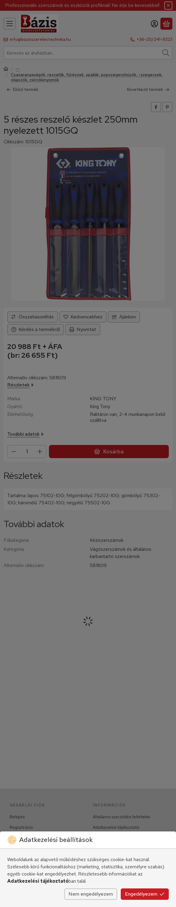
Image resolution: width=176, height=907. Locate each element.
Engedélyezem (145, 894)
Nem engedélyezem (90, 894)
